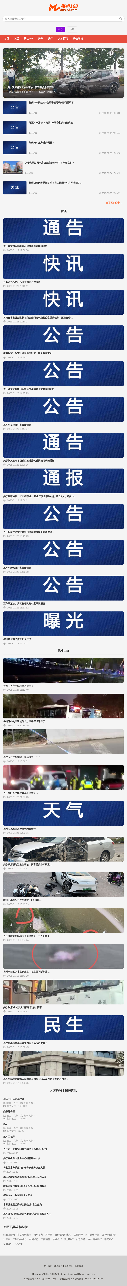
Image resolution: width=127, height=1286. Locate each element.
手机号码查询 (24, 1234)
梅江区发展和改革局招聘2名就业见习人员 (24, 1177)
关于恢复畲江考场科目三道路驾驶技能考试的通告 (28, 460)
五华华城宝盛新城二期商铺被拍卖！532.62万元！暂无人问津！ (35, 1078)
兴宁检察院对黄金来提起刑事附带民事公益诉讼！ (28, 532)
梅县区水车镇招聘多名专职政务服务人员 (24, 1167)
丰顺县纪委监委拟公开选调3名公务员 (22, 1204)
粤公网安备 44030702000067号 (88, 1278)
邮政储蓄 (80, 1239)
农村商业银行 (95, 1239)
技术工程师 (9, 1136)
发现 (16, 38)
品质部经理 (9, 1111)
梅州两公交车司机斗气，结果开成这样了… (25, 721)
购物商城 (78, 38)
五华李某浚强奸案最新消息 (17, 424)
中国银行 (33, 1239)
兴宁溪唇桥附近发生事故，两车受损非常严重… (27, 864)
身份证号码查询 (63, 1234)
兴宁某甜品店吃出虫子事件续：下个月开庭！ (26, 936)
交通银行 (8, 1244)
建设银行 (69, 1239)
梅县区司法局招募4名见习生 (17, 1195)
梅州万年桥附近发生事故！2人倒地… (22, 900)
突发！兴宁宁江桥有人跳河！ (18, 685)
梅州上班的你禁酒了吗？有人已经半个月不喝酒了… (55, 182)
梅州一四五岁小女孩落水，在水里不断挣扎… (26, 971)
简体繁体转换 (92, 1234)
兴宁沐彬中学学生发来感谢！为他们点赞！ (25, 1043)
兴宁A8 (19, 1244)
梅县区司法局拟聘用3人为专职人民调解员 (24, 1186)
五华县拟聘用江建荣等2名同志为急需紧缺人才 (27, 1213)
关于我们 (48, 1266)
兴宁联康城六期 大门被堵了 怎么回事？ (23, 1007)
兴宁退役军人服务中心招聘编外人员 (21, 1158)
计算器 (6, 1239)
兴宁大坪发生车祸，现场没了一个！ (21, 757)
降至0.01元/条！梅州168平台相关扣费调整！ (52, 122)
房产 (50, 38)
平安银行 (109, 1239)
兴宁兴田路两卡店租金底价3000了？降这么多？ (49, 162)
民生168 (28, 38)
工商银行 (45, 1239)
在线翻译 (78, 1234)
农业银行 (57, 1239)
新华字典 (38, 1234)
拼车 (40, 38)
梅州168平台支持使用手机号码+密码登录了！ (52, 102)
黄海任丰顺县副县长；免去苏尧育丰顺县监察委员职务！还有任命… (38, 317)
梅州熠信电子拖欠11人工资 (17, 639)
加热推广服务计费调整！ (41, 142)
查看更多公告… (114, 202)
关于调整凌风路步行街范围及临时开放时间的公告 (28, 389)
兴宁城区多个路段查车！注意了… (20, 793)
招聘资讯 (71, 1090)
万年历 (48, 1234)
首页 (6, 38)
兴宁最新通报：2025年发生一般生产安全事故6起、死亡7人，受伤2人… (40, 496)
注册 (72, 29)
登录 (60, 29)
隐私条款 (79, 1266)
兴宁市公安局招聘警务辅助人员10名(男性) (25, 1149)
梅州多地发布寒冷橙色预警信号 (19, 828)
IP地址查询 (9, 1234)
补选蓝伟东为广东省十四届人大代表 (21, 282)
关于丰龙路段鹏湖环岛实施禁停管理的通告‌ (25, 246)
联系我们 (58, 1266)
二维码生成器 (20, 1239)
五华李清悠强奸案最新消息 (17, 567)
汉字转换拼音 (109, 1234)
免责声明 (68, 1266)
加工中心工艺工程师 (13, 1099)
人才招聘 (63, 38)
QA (5, 1124)
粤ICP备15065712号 (46, 1278)
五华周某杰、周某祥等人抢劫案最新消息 (24, 603)
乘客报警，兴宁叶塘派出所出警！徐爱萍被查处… (28, 353)
